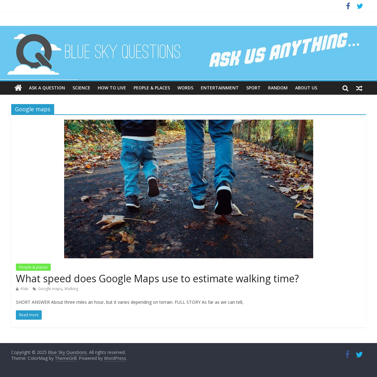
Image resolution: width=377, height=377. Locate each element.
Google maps (50, 288)
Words (185, 88)
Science (81, 88)
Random (278, 88)
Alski (24, 288)
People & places (152, 88)
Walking (71, 288)
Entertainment (220, 88)
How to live (112, 88)
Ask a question (47, 88)
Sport (253, 88)
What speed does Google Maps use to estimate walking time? (157, 278)
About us (306, 88)
